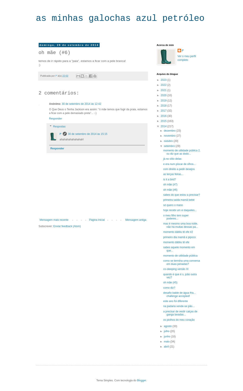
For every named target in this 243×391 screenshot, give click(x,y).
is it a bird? (169, 179)
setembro (169, 146)
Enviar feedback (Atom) (67, 226)
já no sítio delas (172, 158)
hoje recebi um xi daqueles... (180, 210)
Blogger (141, 380)
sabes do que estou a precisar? (181, 194)
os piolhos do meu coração (178, 319)
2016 (164, 116)
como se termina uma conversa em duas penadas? (181, 262)
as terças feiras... (173, 174)
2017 (164, 110)
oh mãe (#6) (170, 189)
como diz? (169, 287)
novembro (170, 135)
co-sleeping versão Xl (175, 269)
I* (60, 134)
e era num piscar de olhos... (179, 164)
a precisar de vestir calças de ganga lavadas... (180, 313)
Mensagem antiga (135, 219)
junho (167, 336)
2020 (164, 95)
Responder (55, 118)
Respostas (59, 126)
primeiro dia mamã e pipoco (179, 237)
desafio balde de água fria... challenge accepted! (179, 294)
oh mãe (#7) (170, 184)
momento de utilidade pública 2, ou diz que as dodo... (181, 152)
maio (167, 341)
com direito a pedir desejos (178, 169)
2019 (164, 100)
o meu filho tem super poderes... (175, 217)
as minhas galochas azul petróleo (120, 19)
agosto (168, 326)
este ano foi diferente (175, 301)
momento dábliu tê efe (176, 242)
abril (166, 346)
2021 (164, 90)
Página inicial (97, 219)
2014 (164, 126)
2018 (164, 105)
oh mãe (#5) (170, 282)
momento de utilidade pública (180, 255)
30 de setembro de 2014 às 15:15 (87, 134)
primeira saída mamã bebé (178, 199)
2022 (164, 85)
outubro (168, 141)
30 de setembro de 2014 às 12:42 (81, 103)
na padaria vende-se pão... (178, 306)
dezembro (170, 130)
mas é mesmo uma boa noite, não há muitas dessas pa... (180, 225)
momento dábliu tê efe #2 (178, 232)
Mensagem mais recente (54, 219)
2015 (164, 121)
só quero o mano (173, 205)
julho (167, 331)
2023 (164, 79)
